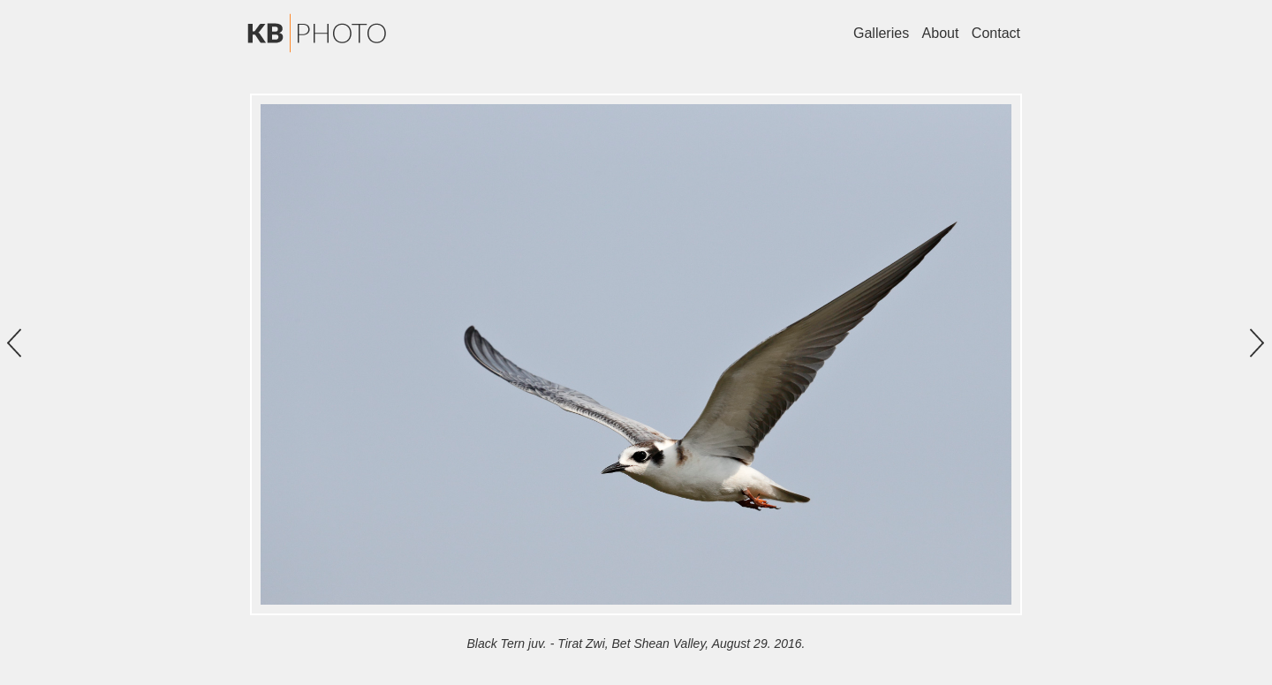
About (940, 33)
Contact (996, 33)
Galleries (881, 33)
